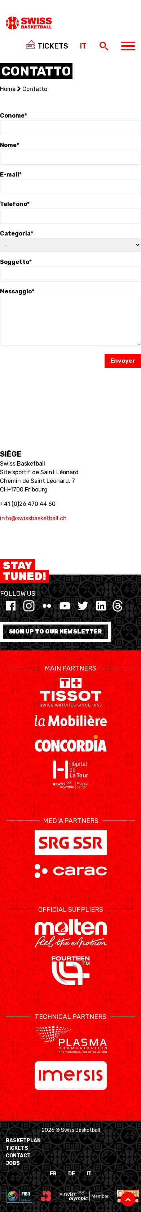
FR (53, 1174)
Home (8, 89)
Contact (18, 1156)
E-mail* (11, 174)
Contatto (34, 89)
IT (89, 1174)
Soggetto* (16, 262)
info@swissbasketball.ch (33, 518)
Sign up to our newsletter (55, 631)
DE (71, 1174)
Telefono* (15, 204)
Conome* (13, 115)
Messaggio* (17, 291)
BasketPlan (23, 1141)
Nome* (9, 145)
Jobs (13, 1163)
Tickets (17, 1148)
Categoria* (16, 233)
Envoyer (122, 360)
